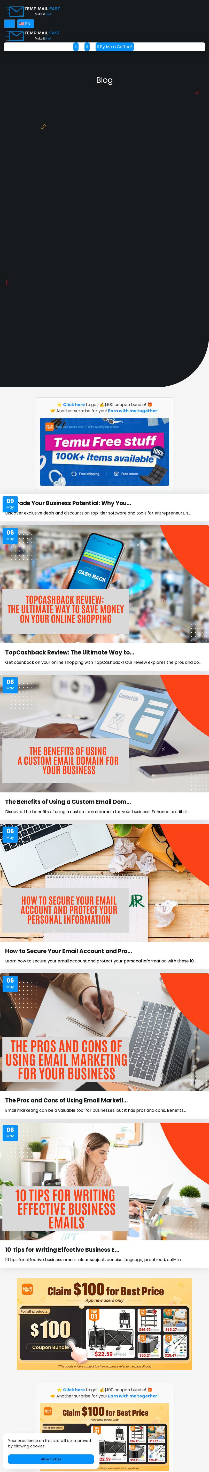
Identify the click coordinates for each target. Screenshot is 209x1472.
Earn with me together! (133, 411)
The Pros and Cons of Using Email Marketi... (66, 1100)
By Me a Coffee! (114, 47)
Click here (74, 405)
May (10, 507)
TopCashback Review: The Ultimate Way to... (69, 653)
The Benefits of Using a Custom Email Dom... (68, 802)
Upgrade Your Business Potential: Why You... (68, 503)
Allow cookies (51, 1459)
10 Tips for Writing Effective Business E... (62, 1250)
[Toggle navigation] (9, 23)
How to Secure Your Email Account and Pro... (68, 951)
